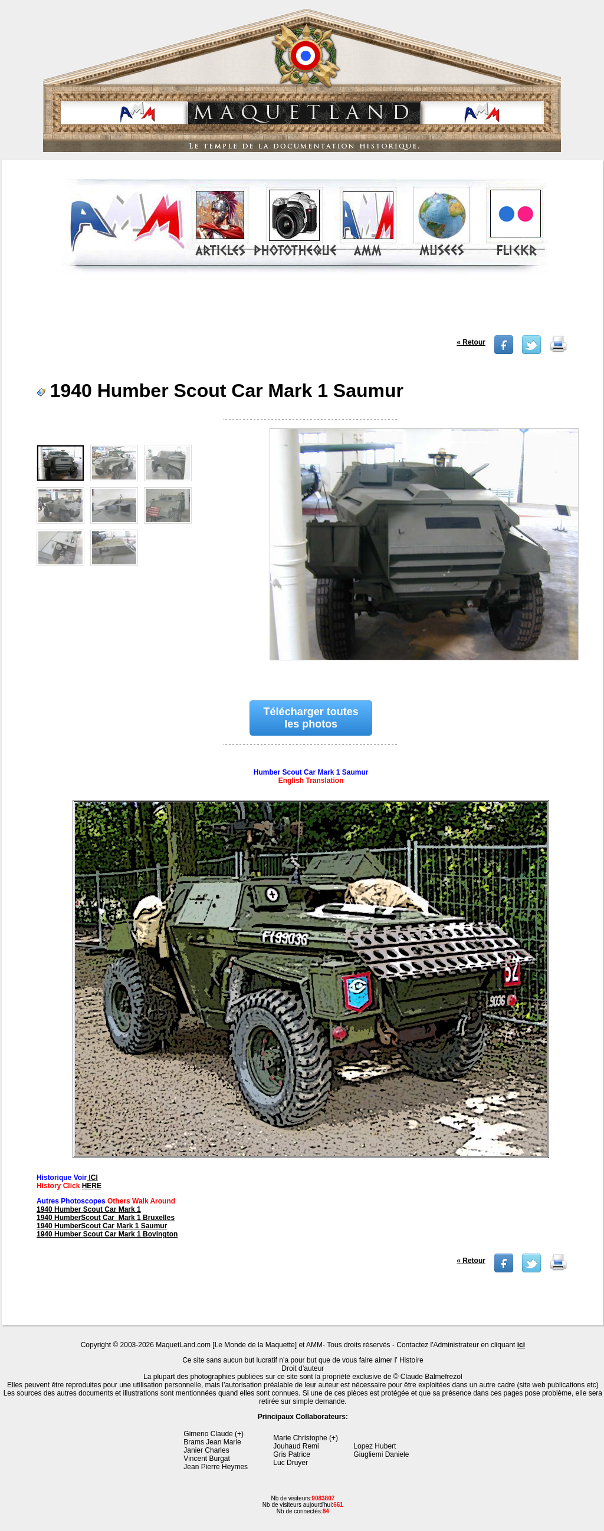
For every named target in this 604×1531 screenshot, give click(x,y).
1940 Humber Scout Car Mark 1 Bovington (107, 1234)
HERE (91, 1186)
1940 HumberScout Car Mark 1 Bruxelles (106, 1217)
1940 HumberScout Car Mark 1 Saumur (102, 1226)
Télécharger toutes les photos (311, 718)
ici (521, 1345)
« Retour (471, 342)
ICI (92, 1177)
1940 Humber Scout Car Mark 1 (89, 1209)
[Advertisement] (304, 308)
